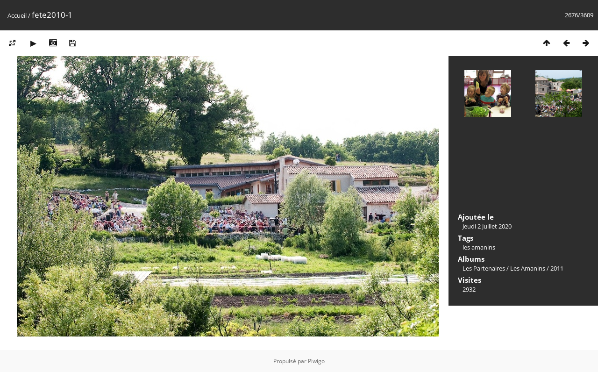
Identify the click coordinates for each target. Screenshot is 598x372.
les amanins (479, 247)
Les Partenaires (484, 268)
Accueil (17, 15)
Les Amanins (527, 268)
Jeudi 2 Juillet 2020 (487, 226)
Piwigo (316, 361)
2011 (556, 268)
